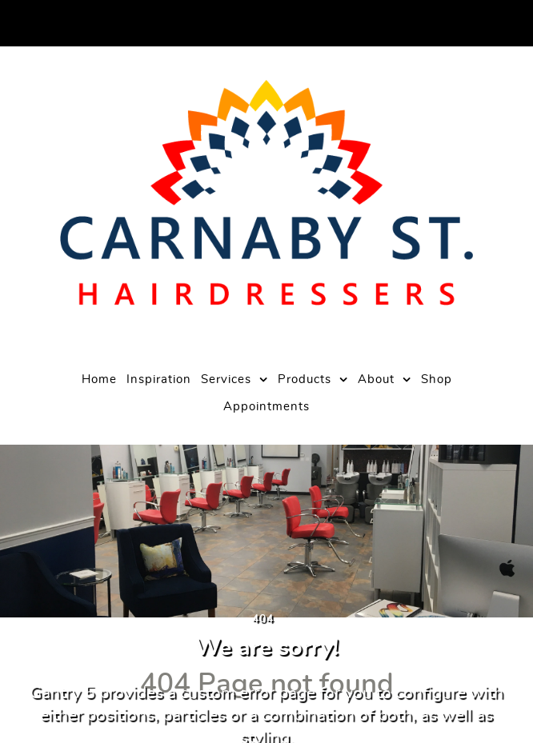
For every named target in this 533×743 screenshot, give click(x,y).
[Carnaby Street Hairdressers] (266, 193)
